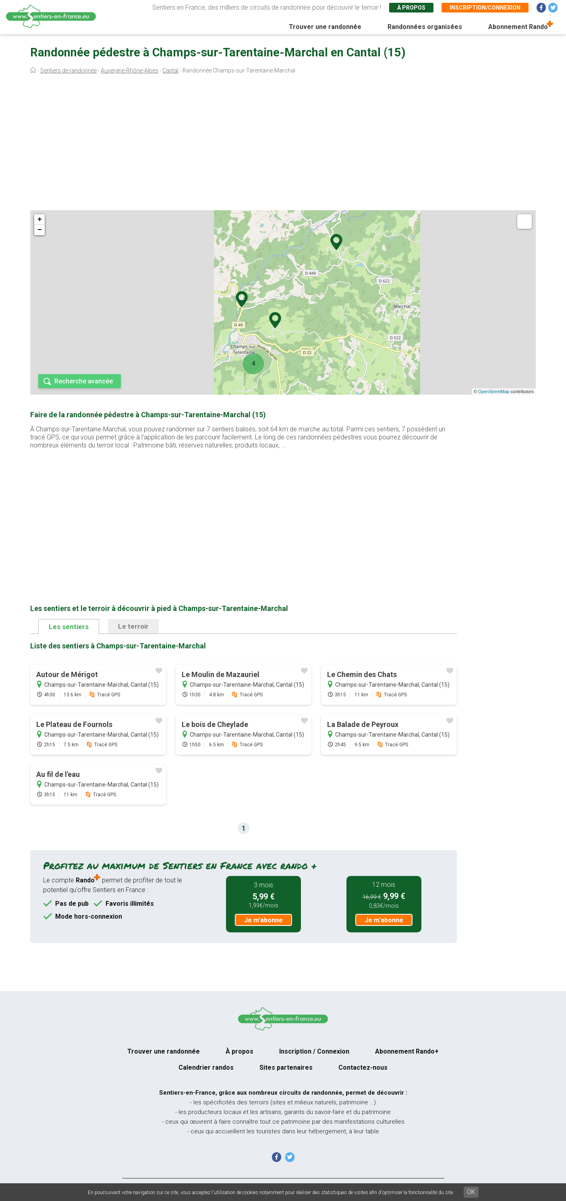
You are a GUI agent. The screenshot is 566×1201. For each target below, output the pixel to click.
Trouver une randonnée (325, 27)
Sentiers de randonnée (68, 70)
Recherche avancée (83, 381)
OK (471, 1192)
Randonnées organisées (425, 27)
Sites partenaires (286, 1067)
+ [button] (39, 219)
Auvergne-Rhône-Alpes (129, 70)
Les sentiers (69, 627)
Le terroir (133, 626)
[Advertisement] (283, 144)
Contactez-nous (363, 1067)
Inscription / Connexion (314, 1051)
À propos (411, 7)
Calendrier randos (206, 1067)
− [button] (39, 230)
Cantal (170, 70)
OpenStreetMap (494, 391)
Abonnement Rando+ (407, 1051)
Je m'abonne (263, 920)
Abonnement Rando (518, 27)
